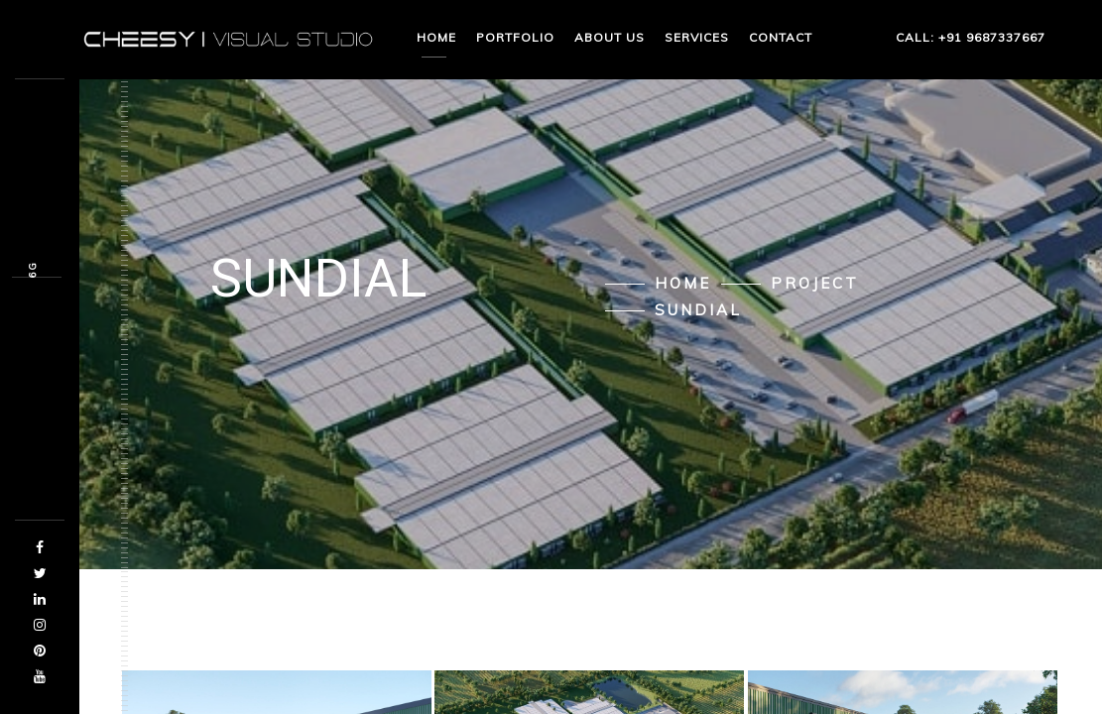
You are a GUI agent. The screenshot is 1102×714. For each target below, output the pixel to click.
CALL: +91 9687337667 (938, 37)
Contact (780, 37)
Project (815, 284)
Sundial (698, 310)
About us (609, 37)
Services (697, 37)
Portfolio (515, 37)
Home (436, 37)
